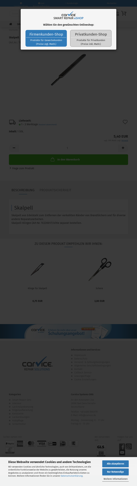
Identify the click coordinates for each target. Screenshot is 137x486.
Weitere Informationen (116, 479)
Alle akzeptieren (115, 463)
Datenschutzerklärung (72, 476)
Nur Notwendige (115, 471)
